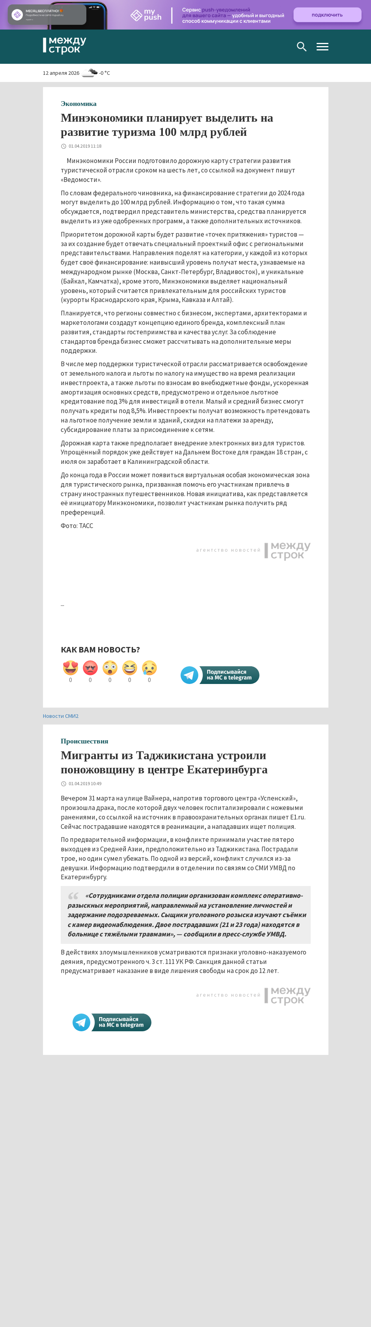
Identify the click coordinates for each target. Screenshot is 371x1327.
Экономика (79, 103)
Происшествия (84, 741)
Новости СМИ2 (60, 715)
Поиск (302, 47)
